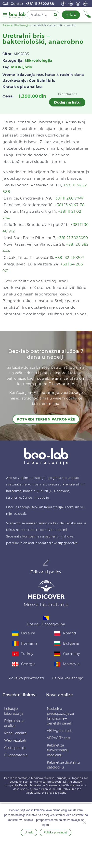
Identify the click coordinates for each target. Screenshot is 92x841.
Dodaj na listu (67, 102)
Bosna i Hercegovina (46, 624)
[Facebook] (63, 3)
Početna (7, 25)
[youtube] (86, 3)
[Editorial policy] (46, 562)
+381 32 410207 (69, 257)
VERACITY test (59, 738)
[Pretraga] (56, 15)
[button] (5, 14)
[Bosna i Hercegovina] (46, 618)
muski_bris (21, 67)
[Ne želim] (84, 822)
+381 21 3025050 (72, 237)
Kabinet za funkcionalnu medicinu (57, 750)
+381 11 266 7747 (68, 198)
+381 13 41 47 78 (70, 204)
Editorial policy (46, 572)
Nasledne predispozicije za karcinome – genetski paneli (60, 715)
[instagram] (78, 3)
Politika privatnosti (26, 678)
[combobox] (39, 15)
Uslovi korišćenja (67, 678)
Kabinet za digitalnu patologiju (63, 764)
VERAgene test (59, 730)
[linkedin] (71, 3)
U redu (29, 832)
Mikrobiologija (22, 25)
